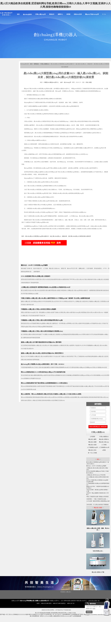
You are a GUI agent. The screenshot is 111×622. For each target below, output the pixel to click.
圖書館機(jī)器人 (57, 594)
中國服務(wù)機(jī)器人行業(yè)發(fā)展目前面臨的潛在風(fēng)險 (42, 320)
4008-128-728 (70, 603)
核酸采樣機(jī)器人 (21, 594)
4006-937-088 (56, 603)
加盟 (90, 82)
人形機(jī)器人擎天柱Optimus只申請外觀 (95, 475)
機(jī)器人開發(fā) (104, 439)
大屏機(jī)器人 (75, 592)
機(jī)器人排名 (92, 450)
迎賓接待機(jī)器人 (95, 594)
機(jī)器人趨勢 (92, 439)
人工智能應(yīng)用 (92, 447)
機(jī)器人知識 (92, 444)
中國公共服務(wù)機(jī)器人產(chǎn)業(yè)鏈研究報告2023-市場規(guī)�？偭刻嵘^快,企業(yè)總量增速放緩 (55, 298)
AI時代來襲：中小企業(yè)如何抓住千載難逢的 (97, 504)
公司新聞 (92, 436)
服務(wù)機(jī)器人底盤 (10, 594)
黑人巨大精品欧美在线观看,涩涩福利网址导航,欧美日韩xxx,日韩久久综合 (55, 613)
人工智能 (103, 444)
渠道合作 (51, 14)
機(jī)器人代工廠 (30, 594)
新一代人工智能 (92, 452)
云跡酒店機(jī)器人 (72, 597)
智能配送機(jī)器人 (39, 594)
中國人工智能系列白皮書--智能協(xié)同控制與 (97, 496)
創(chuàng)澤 (67, 82)
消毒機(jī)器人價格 (103, 592)
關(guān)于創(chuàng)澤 (92, 14)
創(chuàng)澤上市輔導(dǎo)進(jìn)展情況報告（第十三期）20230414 (42, 364)
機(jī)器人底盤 (3, 592)
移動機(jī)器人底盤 (42, 592)
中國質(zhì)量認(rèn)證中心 (51, 82)
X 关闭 (86, 615)
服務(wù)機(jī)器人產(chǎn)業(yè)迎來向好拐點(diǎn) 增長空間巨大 (42, 353)
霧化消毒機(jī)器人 (83, 592)
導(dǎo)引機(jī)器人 (66, 594)
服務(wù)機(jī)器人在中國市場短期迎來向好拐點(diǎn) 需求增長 (41, 342)
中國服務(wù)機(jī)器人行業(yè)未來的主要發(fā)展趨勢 (38, 309)
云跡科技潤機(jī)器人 (62, 597)
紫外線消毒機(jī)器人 (94, 592)
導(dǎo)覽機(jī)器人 (42, 597)
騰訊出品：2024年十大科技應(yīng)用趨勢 (34, 265)
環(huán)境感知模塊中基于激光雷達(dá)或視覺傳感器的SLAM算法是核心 (44, 383)
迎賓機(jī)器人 (33, 592)
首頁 (18, 14)
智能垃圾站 (57, 592)
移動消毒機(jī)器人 (76, 594)
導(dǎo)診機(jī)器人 (85, 594)
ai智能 (104, 450)
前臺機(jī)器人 (103, 594)
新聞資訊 (36, 64)
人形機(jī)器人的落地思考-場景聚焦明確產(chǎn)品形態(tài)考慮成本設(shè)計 (45, 287)
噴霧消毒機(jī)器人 (48, 594)
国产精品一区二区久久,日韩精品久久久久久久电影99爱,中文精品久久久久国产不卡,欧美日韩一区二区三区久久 (31, 614)
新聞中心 (60, 14)
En (105, 14)
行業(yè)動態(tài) (44, 64)
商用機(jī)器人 (50, 592)
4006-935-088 (44, 603)
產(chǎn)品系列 (27, 14)
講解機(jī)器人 (26, 592)
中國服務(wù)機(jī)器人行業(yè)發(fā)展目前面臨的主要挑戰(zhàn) (42, 331)
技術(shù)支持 (78, 14)
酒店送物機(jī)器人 (52, 597)
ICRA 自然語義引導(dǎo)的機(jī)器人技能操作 (35, 276)
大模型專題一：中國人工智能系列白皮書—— (97, 499)
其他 (87, 82)
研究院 (68, 14)
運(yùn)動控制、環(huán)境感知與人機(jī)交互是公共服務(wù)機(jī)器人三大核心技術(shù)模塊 (51, 394)
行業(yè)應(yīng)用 (40, 14)
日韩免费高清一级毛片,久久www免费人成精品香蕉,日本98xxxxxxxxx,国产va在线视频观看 (56, 616)
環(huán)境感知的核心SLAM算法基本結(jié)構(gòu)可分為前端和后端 (43, 372)
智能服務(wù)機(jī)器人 (65, 592)
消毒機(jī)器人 (19, 592)
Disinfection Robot (11, 592)
